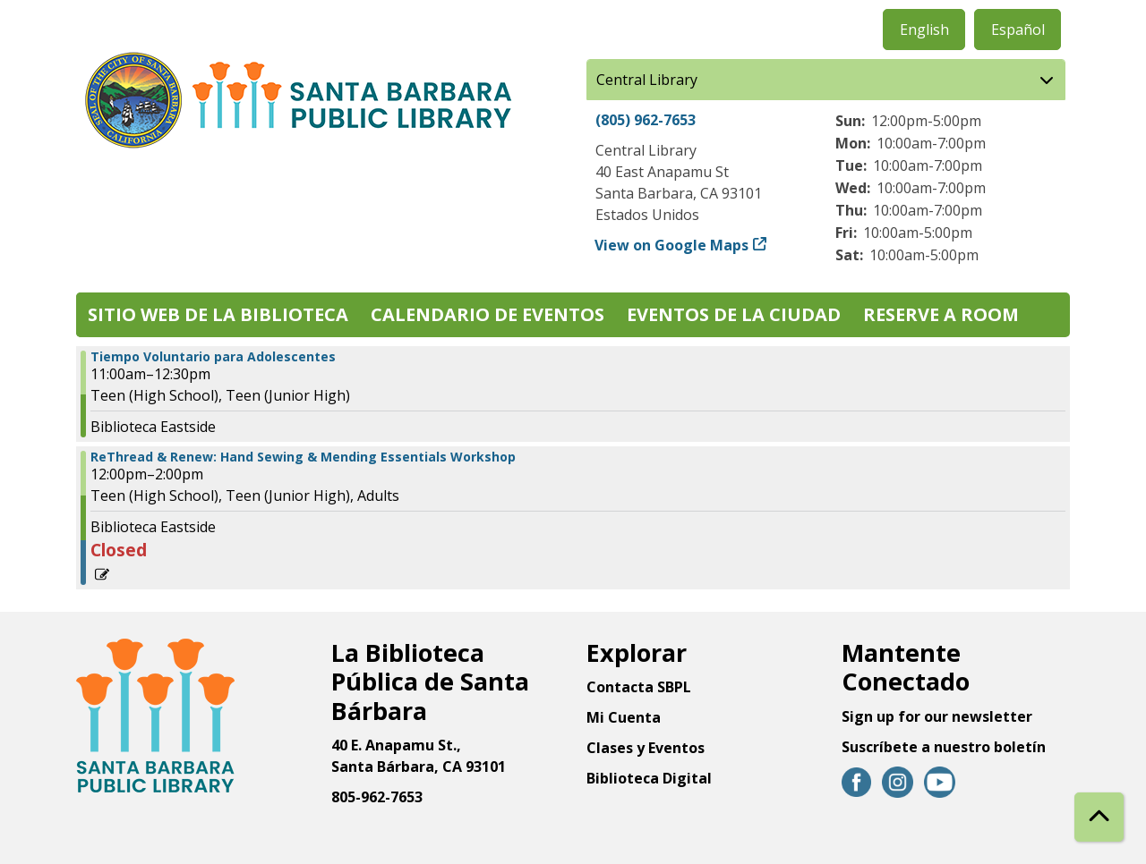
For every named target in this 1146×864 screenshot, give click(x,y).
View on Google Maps (671, 245)
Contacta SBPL (638, 687)
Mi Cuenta (623, 717)
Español (1018, 29)
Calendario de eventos (487, 314)
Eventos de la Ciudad (734, 314)
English (924, 29)
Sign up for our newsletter (937, 716)
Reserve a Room (941, 314)
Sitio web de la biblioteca (218, 314)
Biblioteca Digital (649, 778)
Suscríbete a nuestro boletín (944, 747)
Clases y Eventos (645, 748)
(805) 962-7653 (645, 120)
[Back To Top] (1099, 817)
